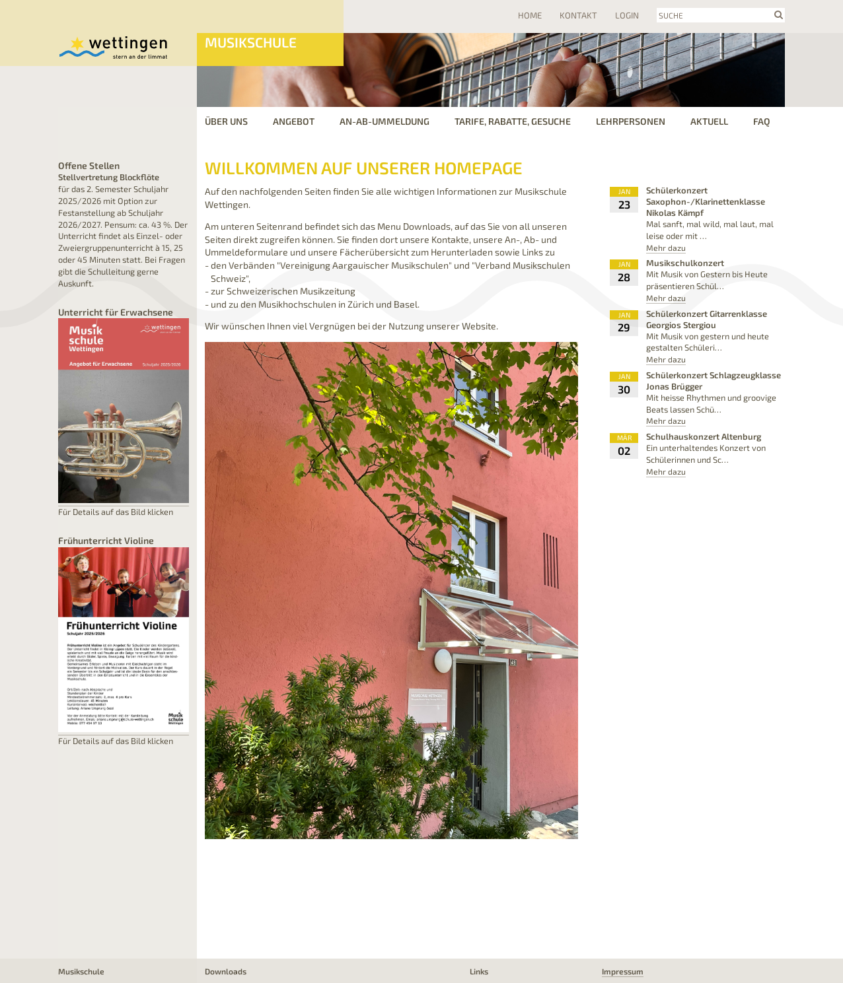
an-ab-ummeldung (384, 121)
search (778, 14)
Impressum (622, 971)
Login (627, 15)
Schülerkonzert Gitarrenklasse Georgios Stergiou (706, 319)
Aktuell (709, 121)
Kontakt (578, 15)
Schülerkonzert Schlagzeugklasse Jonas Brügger (713, 380)
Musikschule (251, 42)
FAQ (761, 121)
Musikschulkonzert (685, 262)
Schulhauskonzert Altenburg (703, 436)
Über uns (226, 121)
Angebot (293, 121)
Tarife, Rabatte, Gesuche (513, 121)
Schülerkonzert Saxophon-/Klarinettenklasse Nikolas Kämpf (705, 201)
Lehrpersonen (630, 121)
